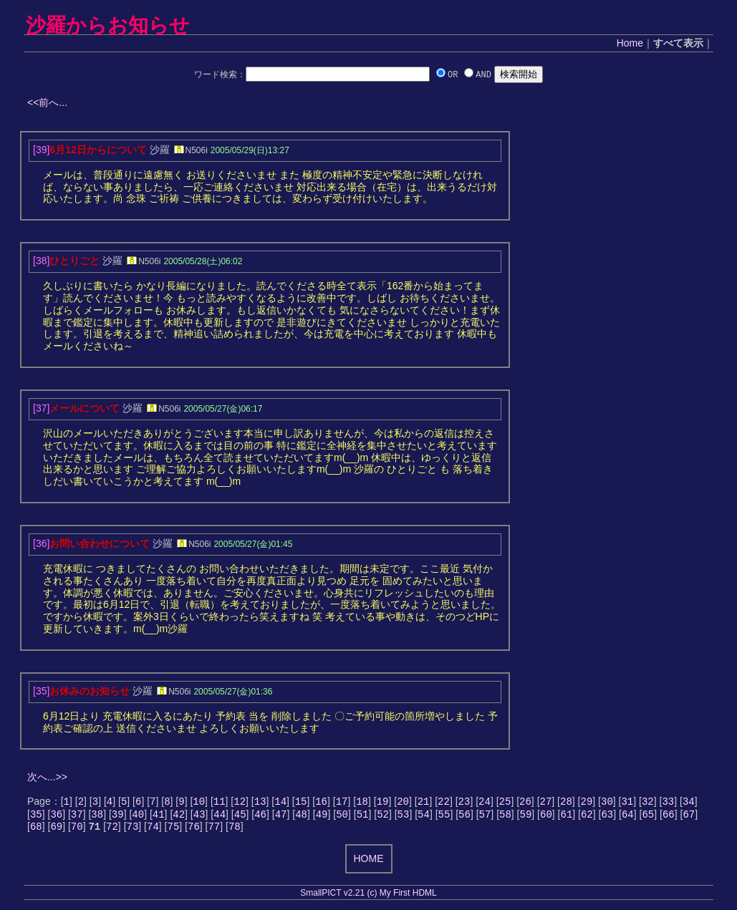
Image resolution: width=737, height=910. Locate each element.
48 (301, 816)
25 (505, 802)
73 (133, 830)
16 (321, 802)
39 (118, 816)
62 (587, 816)
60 (546, 816)
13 (260, 802)
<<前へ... (47, 102)
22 (444, 802)
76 (194, 830)
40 (138, 816)
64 (628, 816)
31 (627, 802)
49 (322, 816)
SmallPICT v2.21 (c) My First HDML (368, 897)
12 (239, 802)
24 (484, 802)
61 (566, 816)
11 (219, 802)
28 (566, 802)
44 (219, 816)
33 (668, 802)
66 (669, 816)
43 (199, 816)
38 (97, 816)
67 (689, 816)
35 (36, 816)
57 (485, 816)
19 (383, 802)
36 (56, 816)
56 (464, 816)
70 (77, 830)
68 (36, 830)
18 (362, 802)
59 (526, 816)
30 (607, 802)
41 (159, 816)
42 (179, 816)
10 (199, 802)
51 (363, 816)
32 (648, 802)
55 (444, 816)
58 (505, 816)
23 (464, 802)
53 (404, 816)
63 (607, 816)
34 (689, 802)
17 (342, 802)
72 (112, 830)
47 (281, 816)
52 (383, 816)
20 (403, 802)
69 (56, 830)
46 (260, 816)
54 (424, 816)
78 (234, 830)
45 (240, 816)
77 (214, 830)
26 (525, 802)
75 (174, 830)
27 (546, 802)
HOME (369, 862)
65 (648, 816)
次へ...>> (47, 777)
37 (77, 816)
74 (153, 830)
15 (301, 802)
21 (424, 802)
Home (630, 43)
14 (280, 802)
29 (587, 802)
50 (342, 816)
